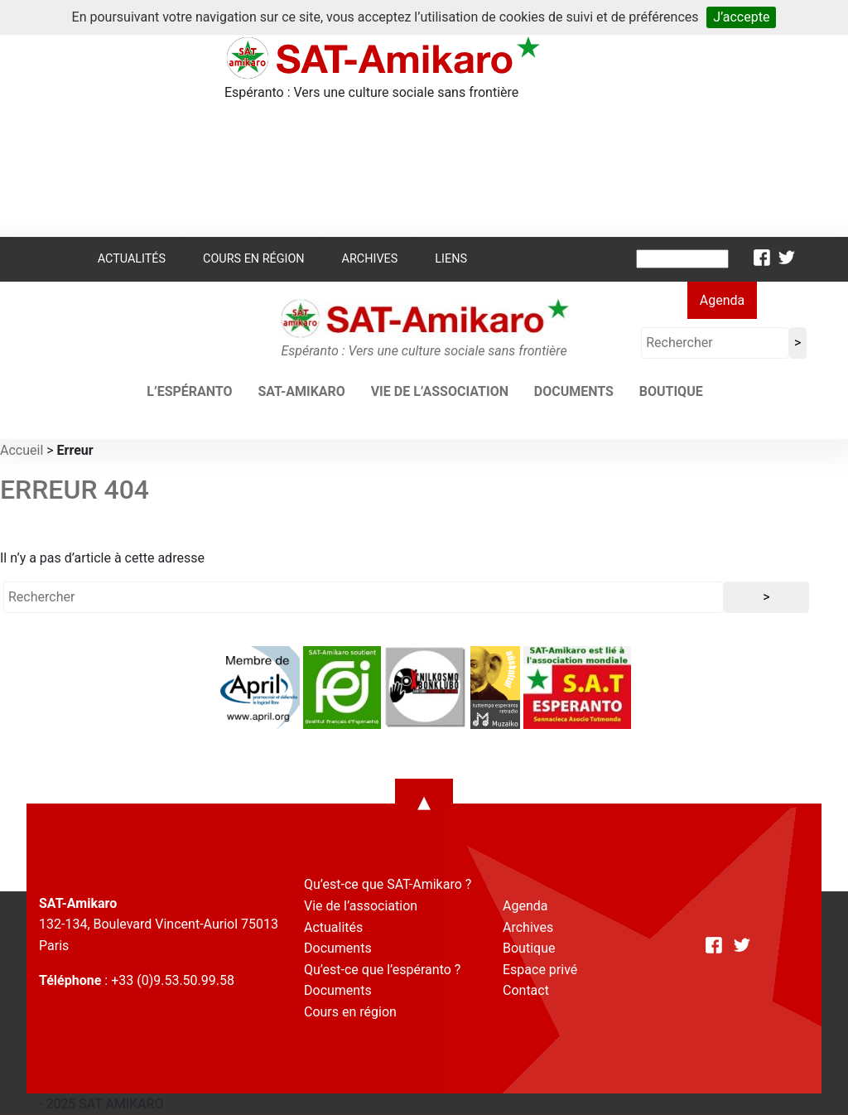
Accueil (21, 450)
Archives (370, 259)
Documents (574, 391)
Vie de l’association (439, 391)
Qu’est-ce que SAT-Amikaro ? (387, 884)
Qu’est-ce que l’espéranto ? (382, 969)
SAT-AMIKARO (301, 391)
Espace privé (540, 969)
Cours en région (254, 259)
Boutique (671, 391)
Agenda (722, 300)
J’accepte (741, 17)
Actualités (132, 259)
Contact (526, 990)
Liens (451, 259)
